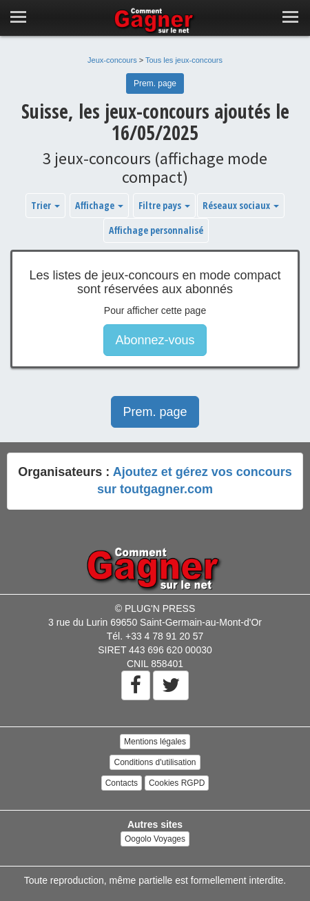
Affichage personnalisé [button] (156, 230)
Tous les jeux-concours (184, 60)
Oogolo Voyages (155, 839)
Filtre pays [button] (164, 205)
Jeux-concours (112, 60)
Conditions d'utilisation (155, 762)
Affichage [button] (99, 205)
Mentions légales (155, 741)
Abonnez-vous (154, 340)
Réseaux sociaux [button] (241, 205)
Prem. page (155, 83)
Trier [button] (45, 205)
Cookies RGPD (177, 783)
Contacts (121, 783)
